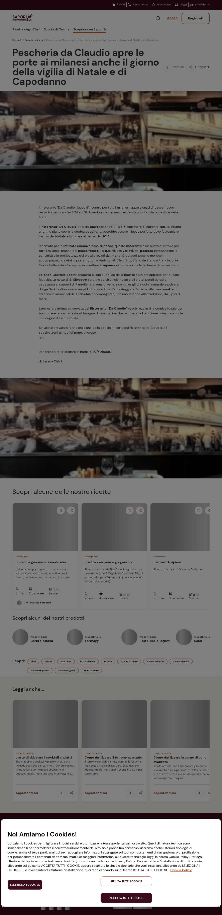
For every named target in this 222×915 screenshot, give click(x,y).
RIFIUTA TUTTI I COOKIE (126, 881)
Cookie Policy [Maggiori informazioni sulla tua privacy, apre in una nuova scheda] (181, 870)
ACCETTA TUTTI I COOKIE (126, 898)
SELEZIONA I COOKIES (25, 885)
